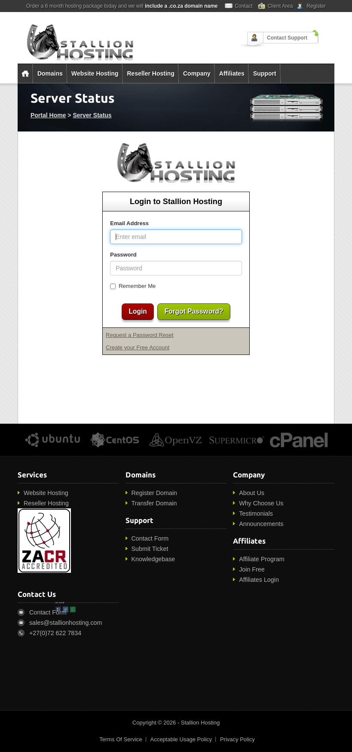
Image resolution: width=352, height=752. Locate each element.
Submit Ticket (150, 548)
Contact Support (287, 38)
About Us (251, 492)
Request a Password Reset (140, 335)
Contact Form (150, 538)
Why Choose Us (261, 503)
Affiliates (232, 73)
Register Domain (154, 492)
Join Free (252, 569)
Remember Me (133, 286)
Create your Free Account (137, 347)
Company (197, 73)
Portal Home (48, 115)
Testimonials (256, 513)
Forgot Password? (194, 311)
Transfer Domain (154, 503)
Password (123, 254)
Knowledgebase (153, 559)
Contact (243, 6)
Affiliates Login (259, 579)
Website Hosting (94, 73)
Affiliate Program (261, 559)
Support (264, 73)
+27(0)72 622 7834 (55, 633)
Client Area (280, 6)
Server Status (92, 115)
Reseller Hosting (150, 73)
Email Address (129, 223)
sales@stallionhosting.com (65, 622)
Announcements (261, 523)
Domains (50, 73)
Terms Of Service (120, 739)
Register (316, 6)
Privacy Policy (237, 739)
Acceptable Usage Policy (181, 739)
